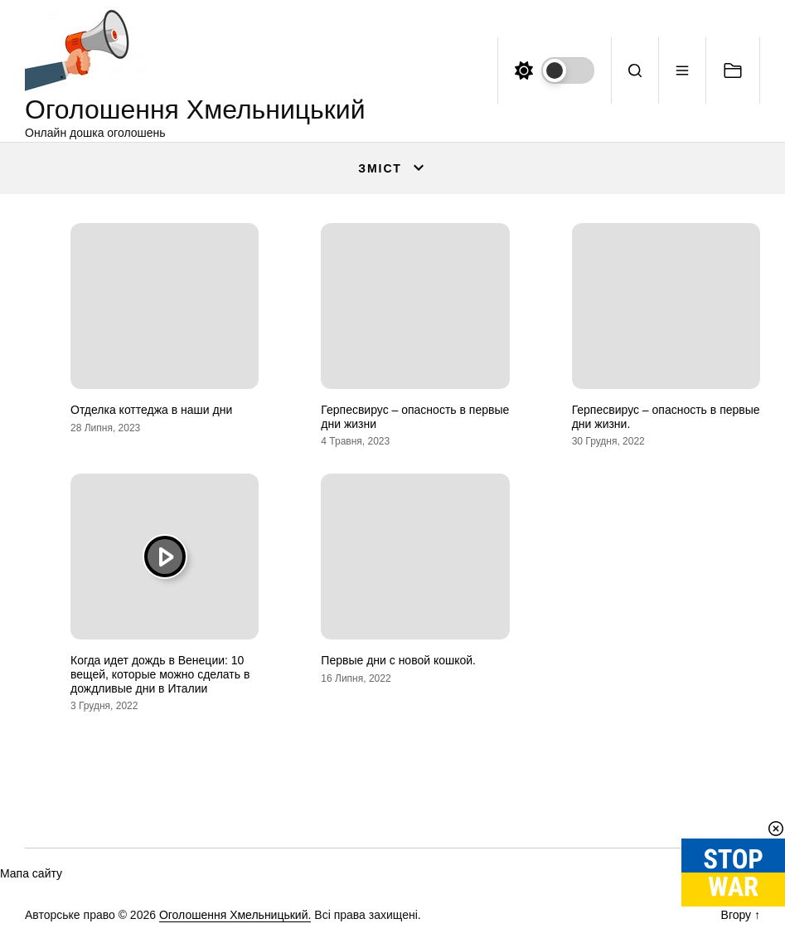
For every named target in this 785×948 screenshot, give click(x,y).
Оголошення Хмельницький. (235, 914)
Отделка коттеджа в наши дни (151, 409)
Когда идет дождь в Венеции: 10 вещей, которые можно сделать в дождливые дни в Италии (160, 674)
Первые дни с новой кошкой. (398, 660)
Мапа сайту (31, 873)
